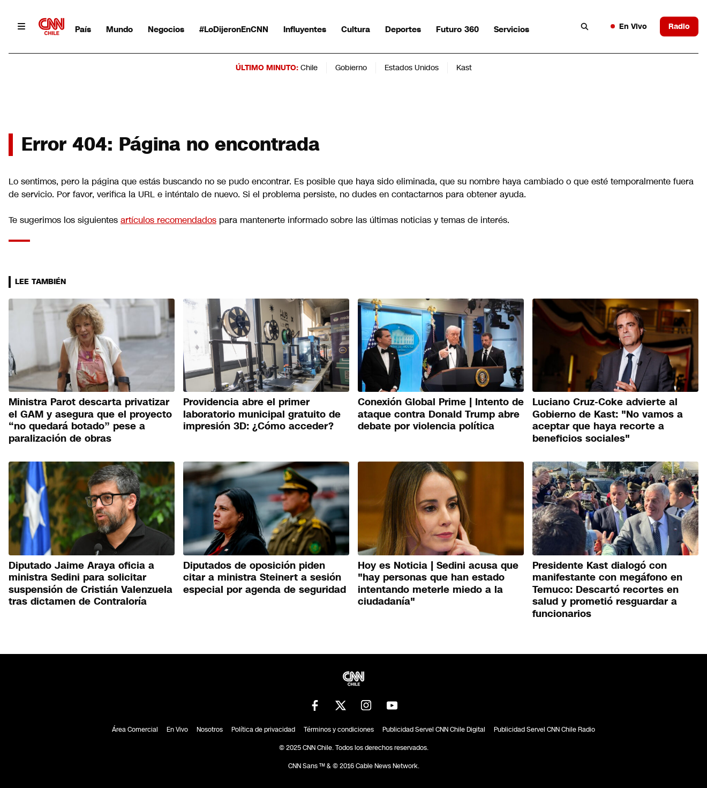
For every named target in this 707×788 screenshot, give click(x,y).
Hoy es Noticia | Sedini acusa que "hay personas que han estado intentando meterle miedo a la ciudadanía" (438, 584)
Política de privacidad (263, 729)
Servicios (511, 29)
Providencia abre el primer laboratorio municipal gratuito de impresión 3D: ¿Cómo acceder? (262, 414)
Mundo (119, 29)
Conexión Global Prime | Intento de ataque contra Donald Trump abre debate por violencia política (441, 414)
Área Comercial (135, 729)
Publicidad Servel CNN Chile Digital (433, 729)
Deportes (403, 29)
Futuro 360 (457, 29)
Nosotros (210, 729)
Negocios (166, 29)
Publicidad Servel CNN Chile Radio (544, 729)
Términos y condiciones (339, 729)
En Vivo (629, 26)
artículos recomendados (168, 220)
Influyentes (304, 29)
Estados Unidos (412, 67)
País (83, 29)
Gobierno (351, 67)
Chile (309, 67)
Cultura (355, 29)
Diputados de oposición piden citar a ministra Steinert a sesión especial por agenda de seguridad (264, 578)
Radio (679, 26)
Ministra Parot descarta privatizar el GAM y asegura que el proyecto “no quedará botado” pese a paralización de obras (90, 420)
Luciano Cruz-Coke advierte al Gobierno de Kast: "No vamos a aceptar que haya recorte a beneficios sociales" (607, 420)
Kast (464, 67)
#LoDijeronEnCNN (233, 29)
